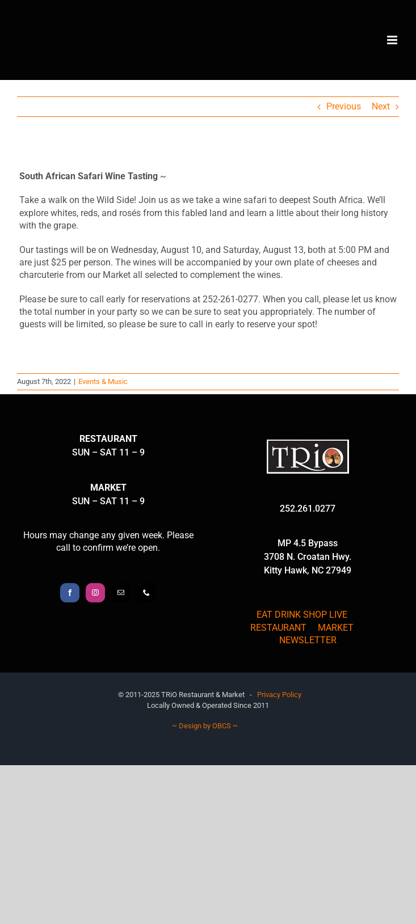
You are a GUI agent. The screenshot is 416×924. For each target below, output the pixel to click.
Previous (343, 106)
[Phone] (146, 592)
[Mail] (121, 592)
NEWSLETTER (308, 640)
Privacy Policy (279, 694)
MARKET (336, 627)
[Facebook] (69, 592)
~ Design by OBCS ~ (205, 726)
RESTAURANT (278, 627)
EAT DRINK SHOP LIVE (302, 614)
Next (381, 106)
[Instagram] (95, 592)
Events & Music (103, 381)
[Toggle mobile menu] (393, 40)
